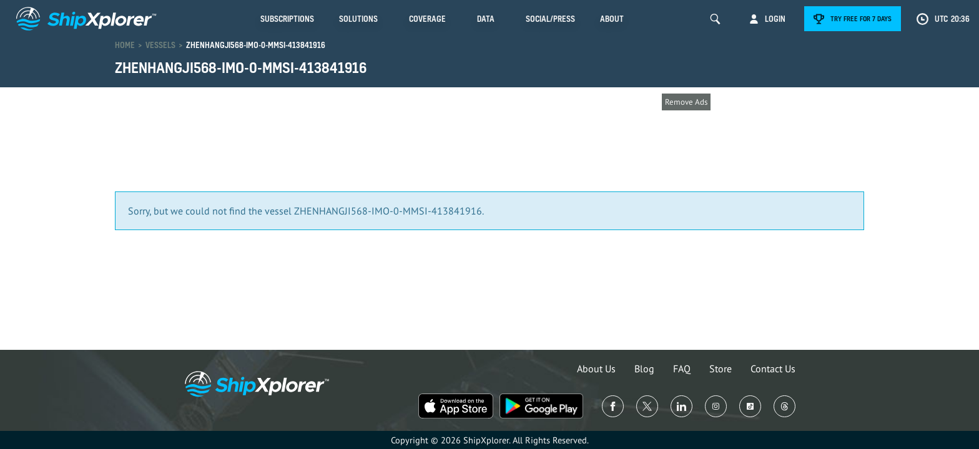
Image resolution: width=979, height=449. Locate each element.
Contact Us (772, 368)
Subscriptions (287, 19)
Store (720, 368)
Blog (644, 368)
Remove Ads (686, 102)
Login (775, 19)
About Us (596, 368)
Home (125, 45)
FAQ (682, 368)
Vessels (160, 45)
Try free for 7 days (861, 18)
